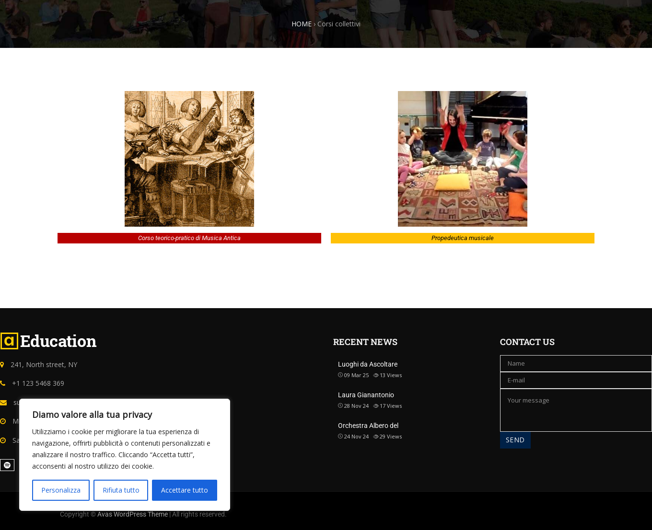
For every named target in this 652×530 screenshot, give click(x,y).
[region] (124, 455)
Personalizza (61, 490)
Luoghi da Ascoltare (367, 364)
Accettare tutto (184, 490)
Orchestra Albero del (368, 425)
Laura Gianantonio (366, 395)
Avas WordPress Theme (132, 514)
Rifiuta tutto (121, 490)
